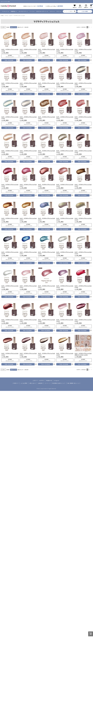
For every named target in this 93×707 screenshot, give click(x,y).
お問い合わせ (32, 383)
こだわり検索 (84, 11)
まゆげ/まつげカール (41, 11)
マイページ (47, 383)
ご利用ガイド (16, 383)
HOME (2, 15)
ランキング (4, 11)
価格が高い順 (20, 27)
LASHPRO (41, 380)
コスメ (51, 11)
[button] (91, 27)
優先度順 (26, 27)
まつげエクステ (22, 11)
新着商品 (13, 11)
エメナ (11, 15)
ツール (31, 11)
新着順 (8, 27)
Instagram (56, 380)
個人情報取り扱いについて (74, 383)
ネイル (58, 11)
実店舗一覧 (49, 380)
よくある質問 (24, 383)
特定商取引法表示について (58, 383)
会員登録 (40, 383)
